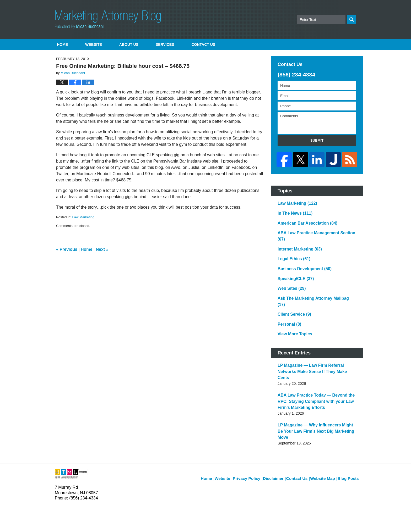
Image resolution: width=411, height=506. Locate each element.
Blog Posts (349, 434)
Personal (288, 302)
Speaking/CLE (294, 265)
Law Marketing (83, 217)
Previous (66, 249)
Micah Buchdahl (111, 495)
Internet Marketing (297, 238)
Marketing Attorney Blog (108, 19)
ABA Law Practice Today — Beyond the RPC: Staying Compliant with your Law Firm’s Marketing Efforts (317, 369)
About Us (128, 44)
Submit (316, 140)
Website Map (325, 434)
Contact (203, 44)
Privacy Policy (254, 434)
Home (62, 44)
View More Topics (293, 311)
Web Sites (290, 274)
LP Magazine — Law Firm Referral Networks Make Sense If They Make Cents (316, 344)
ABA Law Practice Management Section (316, 228)
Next (102, 249)
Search (351, 19)
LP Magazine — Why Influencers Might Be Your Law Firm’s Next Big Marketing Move (314, 394)
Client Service (292, 293)
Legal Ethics (292, 247)
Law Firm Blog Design (331, 495)
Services (165, 44)
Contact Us (301, 434)
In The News (293, 210)
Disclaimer (278, 434)
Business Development (302, 256)
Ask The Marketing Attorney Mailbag (313, 283)
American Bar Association (304, 219)
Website (93, 44)
